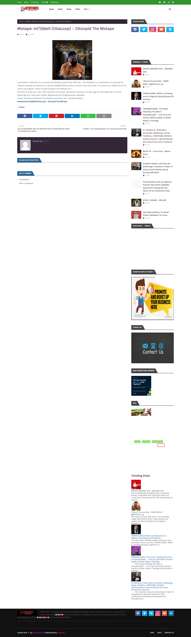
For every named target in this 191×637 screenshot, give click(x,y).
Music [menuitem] (60, 9)
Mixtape (63, 101)
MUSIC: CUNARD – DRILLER (154, 200)
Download (22, 101)
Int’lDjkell (31, 101)
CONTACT (146, 442)
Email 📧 (45, 2)
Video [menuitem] (77, 9)
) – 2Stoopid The (52, 101)
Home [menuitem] (51, 9)
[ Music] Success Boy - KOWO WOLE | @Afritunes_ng (156, 82)
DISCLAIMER (157, 442)
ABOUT (137, 442)
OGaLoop (41, 101)
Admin (22, 34)
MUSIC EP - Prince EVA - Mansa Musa (156, 153)
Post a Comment (26, 183)
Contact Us (35, 2)
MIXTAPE (28, 22)
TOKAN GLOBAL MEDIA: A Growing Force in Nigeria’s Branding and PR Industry (158, 96)
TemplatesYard (38, 633)
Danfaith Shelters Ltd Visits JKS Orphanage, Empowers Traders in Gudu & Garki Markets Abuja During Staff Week (158, 168)
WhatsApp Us (169, 633)
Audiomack (54, 2)
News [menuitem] (69, 9)
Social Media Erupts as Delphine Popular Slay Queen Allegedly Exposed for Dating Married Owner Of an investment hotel (157, 186)
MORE (161, 445)
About (26, 2)
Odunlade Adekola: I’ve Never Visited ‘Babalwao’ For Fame (156, 213)
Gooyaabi (61, 633)
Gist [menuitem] (85, 9)
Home (19, 2)
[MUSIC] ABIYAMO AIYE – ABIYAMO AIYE (158, 70)
